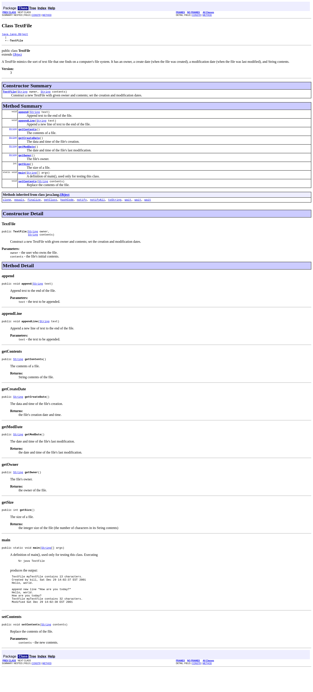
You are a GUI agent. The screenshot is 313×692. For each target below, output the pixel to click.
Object (17, 56)
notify (82, 208)
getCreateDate (29, 143)
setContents (27, 189)
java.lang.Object (15, 35)
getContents (27, 134)
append (23, 115)
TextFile (9, 94)
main (21, 180)
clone (7, 208)
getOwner (24, 161)
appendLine (26, 124)
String (22, 94)
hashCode (66, 208)
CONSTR (36, 15)
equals (19, 208)
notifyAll (97, 208)
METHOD (46, 15)
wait (128, 208)
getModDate (26, 152)
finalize (34, 208)
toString (114, 208)
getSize (24, 171)
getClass (50, 208)
